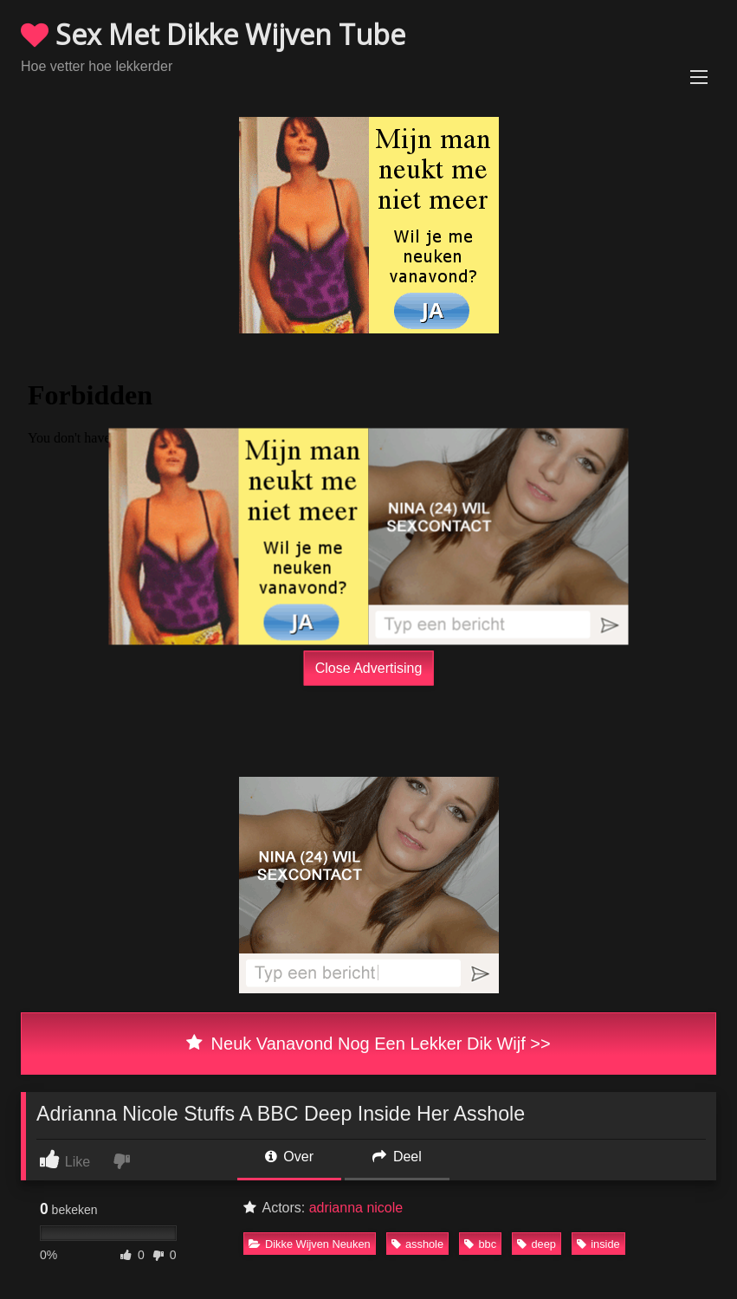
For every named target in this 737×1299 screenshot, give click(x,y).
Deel (396, 1156)
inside (598, 1244)
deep (536, 1244)
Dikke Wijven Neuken (310, 1244)
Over (289, 1156)
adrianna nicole (356, 1207)
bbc (480, 1244)
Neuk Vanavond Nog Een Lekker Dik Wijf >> (368, 1043)
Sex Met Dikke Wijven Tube (213, 34)
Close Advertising (369, 667)
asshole (417, 1244)
